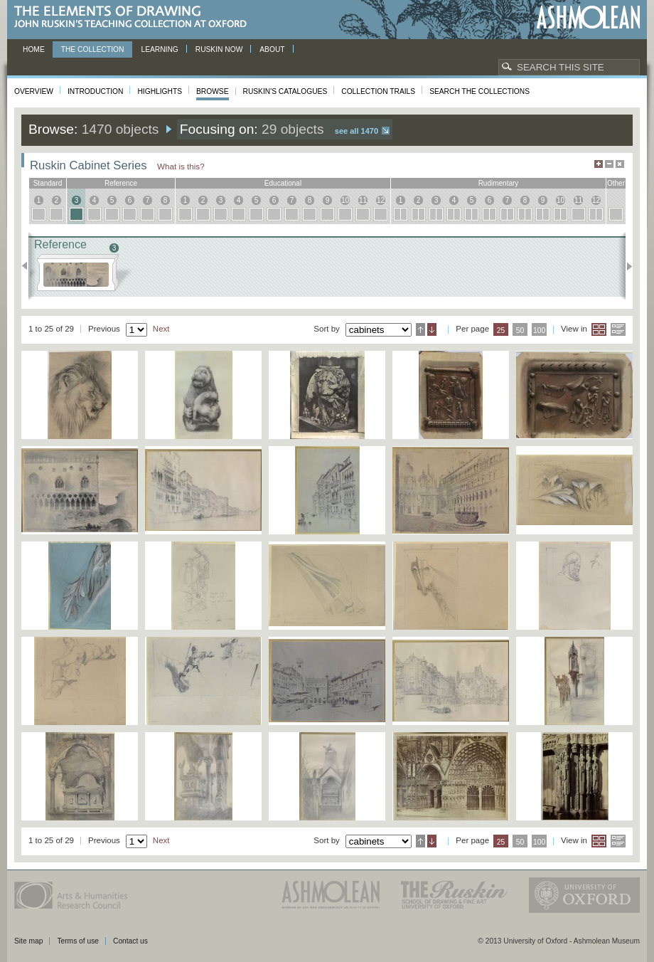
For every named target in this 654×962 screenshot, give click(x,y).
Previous (28, 266)
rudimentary (498, 183)
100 (539, 330)
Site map (28, 941)
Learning (159, 49)
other (616, 183)
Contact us (130, 941)
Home (34, 49)
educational (282, 183)
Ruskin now (219, 49)
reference (120, 183)
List (618, 329)
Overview (33, 91)
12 (381, 200)
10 (345, 200)
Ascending (420, 329)
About (271, 49)
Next (625, 266)
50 (520, 330)
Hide (620, 164)
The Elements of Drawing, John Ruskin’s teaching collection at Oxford (134, 17)
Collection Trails (378, 91)
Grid (598, 329)
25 (501, 330)
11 (363, 200)
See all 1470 (356, 131)
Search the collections (479, 91)
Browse (212, 91)
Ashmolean (588, 17)
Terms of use (78, 941)
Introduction (95, 91)
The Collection (92, 49)
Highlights (159, 91)
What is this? (181, 166)
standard (48, 183)
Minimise (609, 164)
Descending (431, 329)
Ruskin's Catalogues (285, 91)
